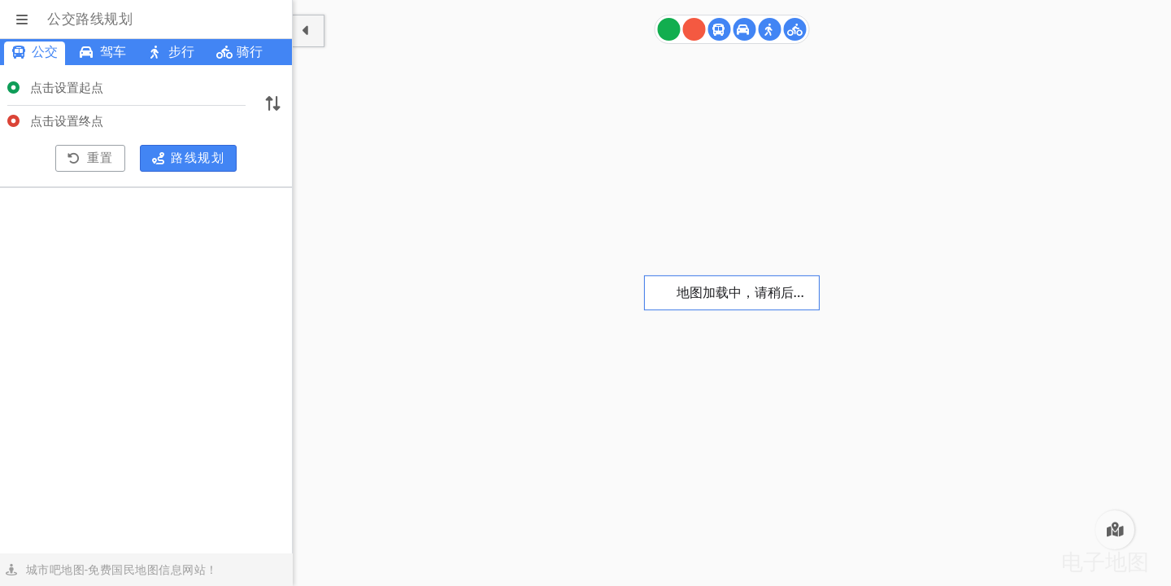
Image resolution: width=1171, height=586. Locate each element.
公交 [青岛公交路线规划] (34, 51)
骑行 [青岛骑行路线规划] (239, 51)
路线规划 (188, 158)
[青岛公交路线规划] (719, 29)
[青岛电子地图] (1114, 529)
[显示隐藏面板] (308, 31)
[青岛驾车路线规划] (745, 29)
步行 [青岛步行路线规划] (171, 51)
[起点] (669, 29)
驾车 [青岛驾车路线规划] (103, 51)
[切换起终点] (272, 105)
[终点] (694, 29)
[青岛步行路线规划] (770, 29)
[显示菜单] (23, 19)
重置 (90, 158)
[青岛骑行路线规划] (795, 29)
